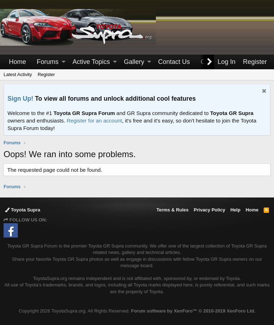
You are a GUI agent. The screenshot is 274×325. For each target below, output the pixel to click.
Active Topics (91, 61)
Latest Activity (18, 74)
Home (17, 61)
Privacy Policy (209, 209)
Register (46, 74)
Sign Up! (20, 98)
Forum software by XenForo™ (193, 311)
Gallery (134, 61)
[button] (63, 62)
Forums (48, 61)
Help (235, 209)
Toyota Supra (22, 209)
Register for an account (94, 121)
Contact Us (174, 61)
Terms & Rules (172, 209)
